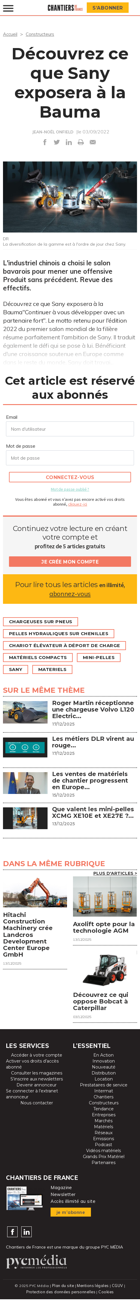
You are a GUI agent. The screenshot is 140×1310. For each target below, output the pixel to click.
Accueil (10, 34)
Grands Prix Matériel (103, 1167)
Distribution (104, 1084)
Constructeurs (42, 34)
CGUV (118, 1296)
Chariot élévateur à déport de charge (68, 645)
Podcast (103, 1155)
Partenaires (103, 1173)
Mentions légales (93, 1296)
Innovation (103, 1072)
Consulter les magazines (36, 1084)
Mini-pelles (105, 657)
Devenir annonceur (36, 1096)
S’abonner (108, 8)
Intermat (103, 1102)
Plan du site (63, 1296)
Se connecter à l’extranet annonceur (32, 1105)
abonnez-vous (69, 593)
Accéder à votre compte (36, 1066)
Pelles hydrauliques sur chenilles (62, 633)
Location (104, 1090)
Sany (17, 669)
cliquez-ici (77, 503)
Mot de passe (20, 446)
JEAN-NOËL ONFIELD (52, 132)
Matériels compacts (40, 657)
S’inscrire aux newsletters (36, 1090)
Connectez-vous (70, 477)
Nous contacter (36, 1114)
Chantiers (103, 1108)
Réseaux (103, 1143)
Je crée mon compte (70, 561)
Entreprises (103, 1126)
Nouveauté (103, 1078)
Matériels (103, 1137)
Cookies (107, 1302)
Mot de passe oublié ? (70, 489)
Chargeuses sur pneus (43, 621)
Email (11, 417)
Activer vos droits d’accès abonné (32, 1075)
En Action (103, 1066)
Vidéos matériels (103, 1161)
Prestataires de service (103, 1096)
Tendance (103, 1120)
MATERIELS (56, 669)
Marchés (103, 1131)
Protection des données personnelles (60, 1302)
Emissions (103, 1149)
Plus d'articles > (115, 873)
